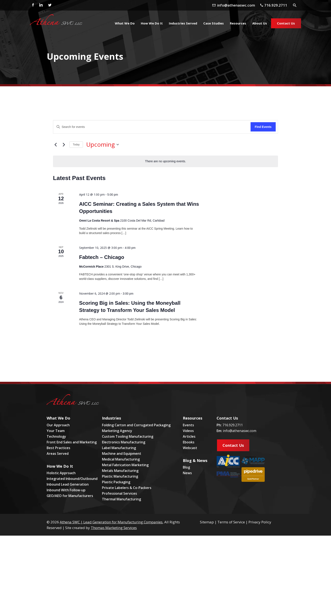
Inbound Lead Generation (68, 484)
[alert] (165, 161)
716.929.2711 (232, 425)
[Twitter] (50, 5)
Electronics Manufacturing (123, 442)
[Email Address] (237, 5)
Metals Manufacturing (120, 470)
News (187, 473)
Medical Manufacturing (121, 459)
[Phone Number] (275, 5)
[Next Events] (63, 144)
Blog (186, 467)
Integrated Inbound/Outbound (72, 478)
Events (188, 425)
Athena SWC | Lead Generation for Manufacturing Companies (111, 522)
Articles (189, 436)
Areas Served (58, 453)
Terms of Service (231, 522)
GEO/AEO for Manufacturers (70, 495)
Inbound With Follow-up (66, 490)
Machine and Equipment (121, 453)
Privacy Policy (259, 522)
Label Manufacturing (119, 448)
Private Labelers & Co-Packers (126, 487)
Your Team (56, 430)
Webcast (190, 448)
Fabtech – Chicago (101, 257)
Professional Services (119, 493)
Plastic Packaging (116, 482)
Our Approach (58, 425)
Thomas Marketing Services (114, 527)
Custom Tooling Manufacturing (127, 436)
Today (76, 144)
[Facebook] (32, 5)
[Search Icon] (295, 5)
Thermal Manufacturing (121, 499)
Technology (56, 436)
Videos (188, 430)
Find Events (263, 127)
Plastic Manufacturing (120, 476)
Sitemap (207, 522)
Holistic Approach (61, 473)
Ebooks (188, 442)
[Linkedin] (41, 5)
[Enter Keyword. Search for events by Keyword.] (152, 127)
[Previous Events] (55, 144)
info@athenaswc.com (239, 430)
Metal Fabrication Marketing (125, 465)
